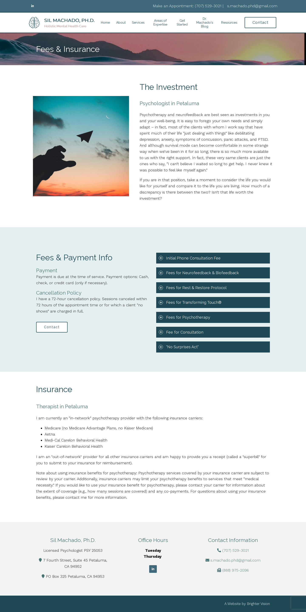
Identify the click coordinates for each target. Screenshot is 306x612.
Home (105, 22)
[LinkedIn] (32, 6)
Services (138, 22)
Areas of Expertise (160, 22)
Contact (260, 22)
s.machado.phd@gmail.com (235, 560)
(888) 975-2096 (235, 570)
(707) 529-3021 (235, 550)
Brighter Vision (258, 604)
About (121, 22)
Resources (229, 22)
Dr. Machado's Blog (204, 22)
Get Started (182, 22)
